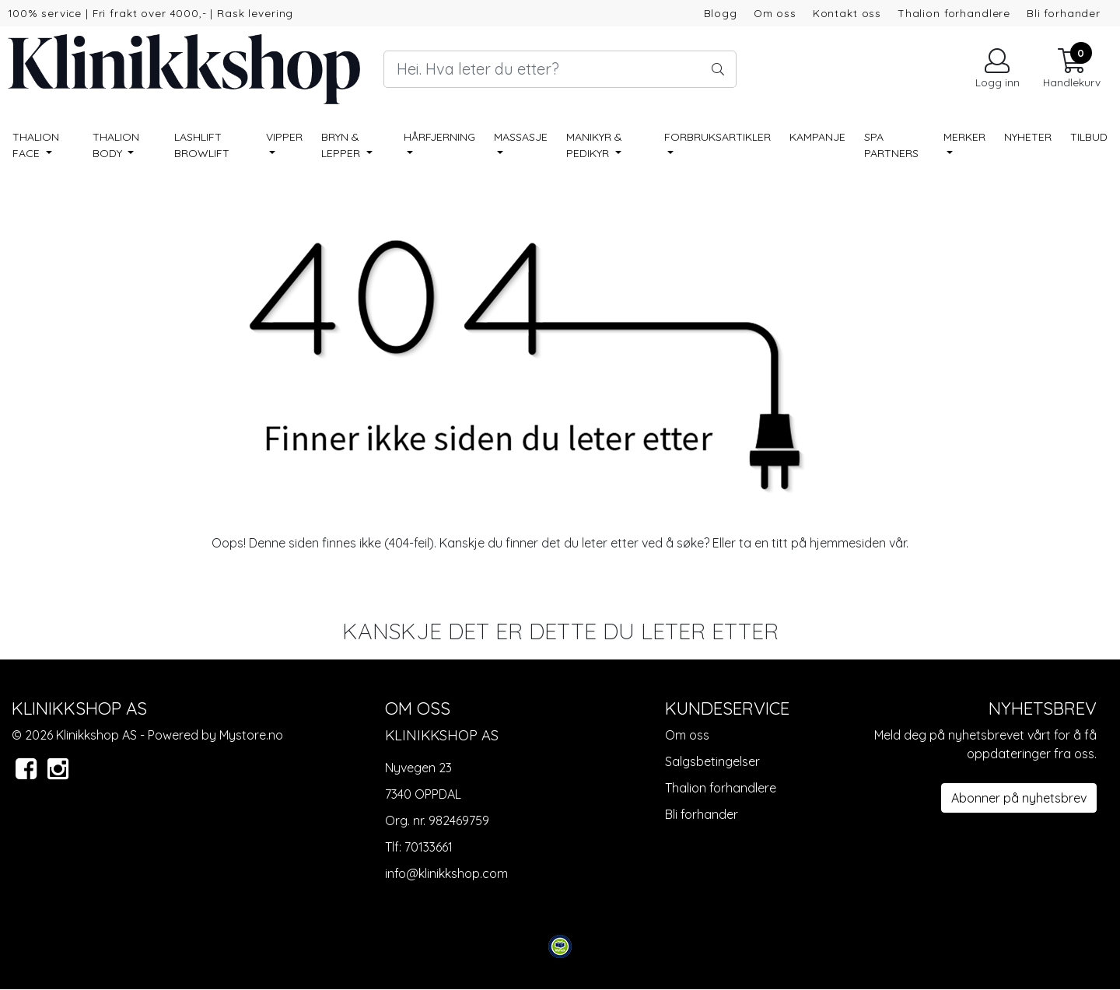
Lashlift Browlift (201, 145)
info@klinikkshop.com (446, 873)
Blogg (720, 12)
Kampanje (817, 137)
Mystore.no (251, 735)
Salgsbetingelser (712, 761)
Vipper (284, 137)
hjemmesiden (848, 543)
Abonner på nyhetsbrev (1019, 798)
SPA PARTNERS (891, 145)
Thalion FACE (35, 145)
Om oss (775, 12)
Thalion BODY (116, 145)
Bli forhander (1064, 12)
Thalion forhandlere (954, 12)
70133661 (428, 847)
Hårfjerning (439, 137)
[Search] (559, 69)
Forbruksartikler (717, 137)
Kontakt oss (847, 12)
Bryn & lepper (342, 145)
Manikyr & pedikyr (594, 145)
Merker (964, 137)
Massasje (521, 137)
